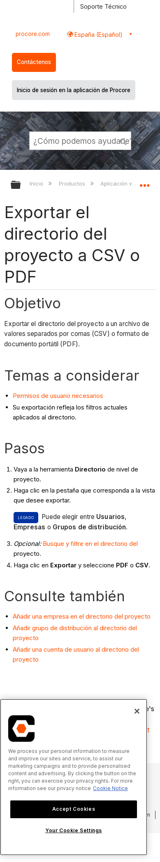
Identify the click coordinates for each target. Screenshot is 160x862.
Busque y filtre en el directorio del (90, 544)
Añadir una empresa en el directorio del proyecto (82, 616)
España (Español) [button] (98, 34)
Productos (73, 183)
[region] (73, 777)
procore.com (33, 34)
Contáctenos (34, 62)
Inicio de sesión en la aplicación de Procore (73, 90)
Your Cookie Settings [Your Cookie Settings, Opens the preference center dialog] (73, 830)
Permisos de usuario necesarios (58, 396)
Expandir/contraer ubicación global (144, 182)
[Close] (137, 711)
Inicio (37, 183)
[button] (123, 140)
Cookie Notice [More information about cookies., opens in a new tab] (110, 788)
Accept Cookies (73, 809)
